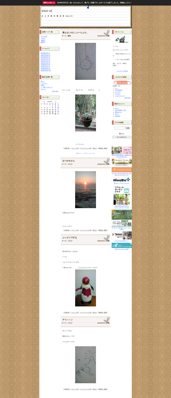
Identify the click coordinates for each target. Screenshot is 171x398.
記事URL (67, 148)
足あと (95, 148)
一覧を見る (54, 91)
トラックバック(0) (85, 148)
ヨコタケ (118, 94)
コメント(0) (74, 148)
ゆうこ (117, 108)
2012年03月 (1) (45, 55)
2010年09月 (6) (45, 64)
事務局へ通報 (103, 148)
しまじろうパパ (120, 96)
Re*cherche (118, 90)
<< (44, 101)
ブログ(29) (44, 36)
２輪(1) (43, 40)
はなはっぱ (47, 11)
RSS (121, 133)
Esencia (117, 116)
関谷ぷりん (118, 112)
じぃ (116, 88)
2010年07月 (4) (45, 66)
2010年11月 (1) (45, 63)
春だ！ (43, 81)
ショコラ (118, 92)
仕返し (43, 85)
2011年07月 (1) (45, 59)
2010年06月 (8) (45, 68)
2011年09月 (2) (45, 57)
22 (52, 111)
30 (55, 113)
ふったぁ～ (44, 83)
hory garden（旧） (121, 110)
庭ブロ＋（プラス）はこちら (86, 153)
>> (55, 101)
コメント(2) (74, 389)
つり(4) (43, 38)
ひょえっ (43, 89)
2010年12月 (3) (45, 61)
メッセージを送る (122, 71)
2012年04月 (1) (45, 53)
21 (50, 111)
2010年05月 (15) (46, 70)
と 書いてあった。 (47, 87)
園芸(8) (43, 42)
